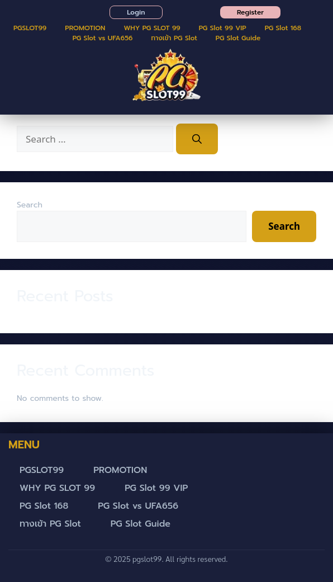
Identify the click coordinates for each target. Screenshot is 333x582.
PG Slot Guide (238, 38)
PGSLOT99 (29, 28)
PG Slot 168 (283, 28)
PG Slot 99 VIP (222, 28)
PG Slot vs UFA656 (103, 38)
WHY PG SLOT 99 (151, 28)
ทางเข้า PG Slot (174, 38)
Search (29, 205)
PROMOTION (85, 28)
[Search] (197, 139)
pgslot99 (146, 558)
